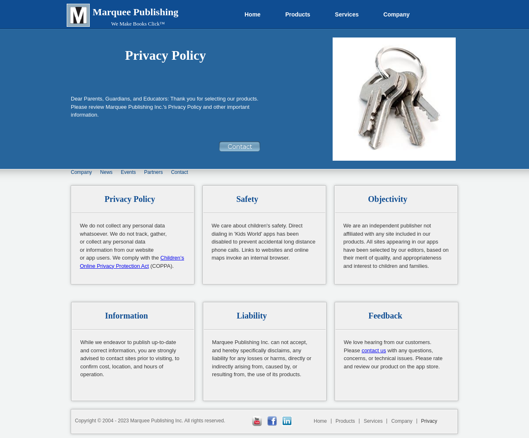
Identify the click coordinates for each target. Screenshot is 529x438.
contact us (373, 350)
